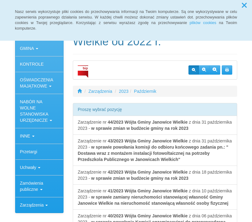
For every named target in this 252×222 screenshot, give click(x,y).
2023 (123, 91)
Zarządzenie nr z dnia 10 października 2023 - (155, 197)
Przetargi (28, 151)
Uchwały (30, 167)
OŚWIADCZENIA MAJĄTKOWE (36, 82)
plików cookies (203, 23)
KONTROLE (32, 64)
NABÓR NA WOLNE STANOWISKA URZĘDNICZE (36, 111)
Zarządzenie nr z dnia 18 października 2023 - (155, 175)
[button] (244, 5)
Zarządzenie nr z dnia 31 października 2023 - (155, 125)
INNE (27, 136)
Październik (145, 91)
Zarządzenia (34, 205)
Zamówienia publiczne (31, 186)
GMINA (29, 48)
